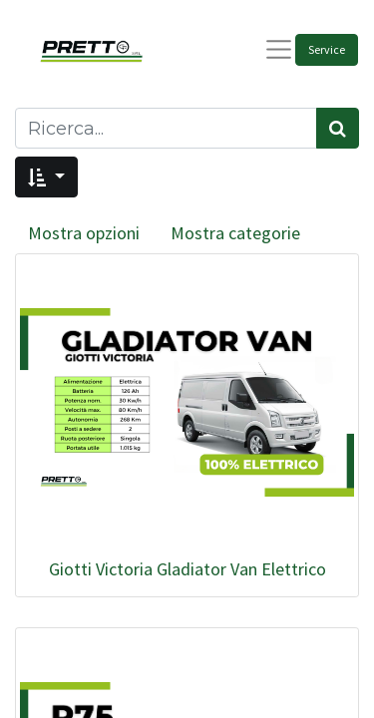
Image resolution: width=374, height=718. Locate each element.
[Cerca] (337, 128)
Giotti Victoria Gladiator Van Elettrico (187, 568)
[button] (46, 177)
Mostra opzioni (84, 232)
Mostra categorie (235, 232)
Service (326, 49)
